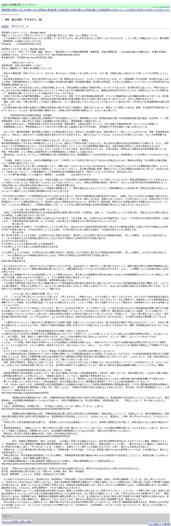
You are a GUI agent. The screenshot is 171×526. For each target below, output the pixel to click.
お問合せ (42, 10)
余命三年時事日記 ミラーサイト (19, 4)
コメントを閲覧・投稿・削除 (17, 521)
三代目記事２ (90, 10)
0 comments (15, 14)
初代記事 (52, 10)
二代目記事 (63, 10)
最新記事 (6, 10)
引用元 (5, 26)
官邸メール (17, 10)
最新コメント (119, 10)
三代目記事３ (104, 10)
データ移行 (158, 10)
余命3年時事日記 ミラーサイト (47, 512)
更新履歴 (131, 10)
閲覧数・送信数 (144, 10)
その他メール (30, 10)
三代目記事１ (76, 10)
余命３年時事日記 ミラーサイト (29, 512)
